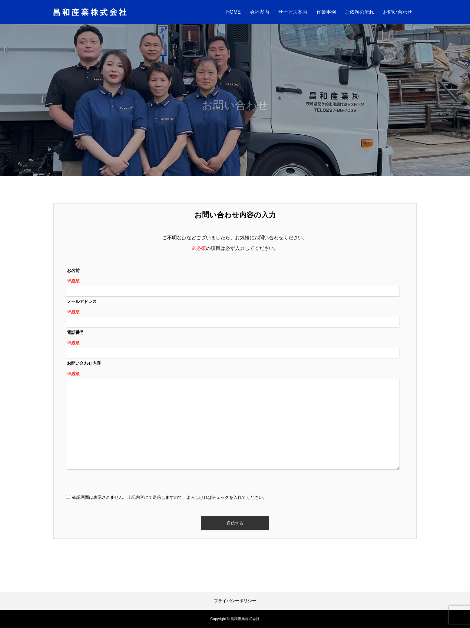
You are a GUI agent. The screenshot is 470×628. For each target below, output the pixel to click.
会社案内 (259, 12)
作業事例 (326, 12)
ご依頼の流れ (359, 12)
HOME (233, 12)
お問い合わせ (397, 12)
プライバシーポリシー (235, 600)
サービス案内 (292, 12)
